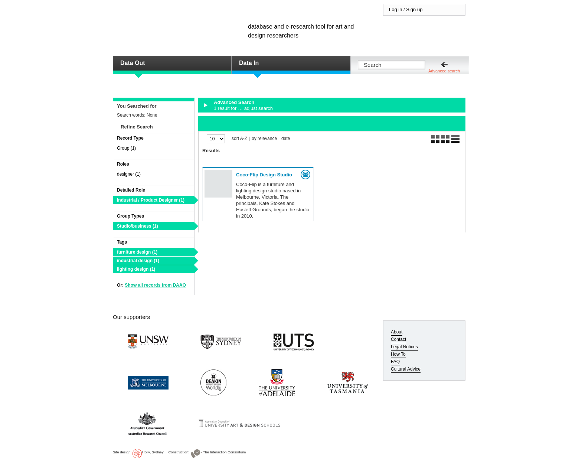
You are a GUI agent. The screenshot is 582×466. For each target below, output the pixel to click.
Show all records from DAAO (155, 285)
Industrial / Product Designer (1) (150, 200)
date (285, 139)
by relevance (264, 139)
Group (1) (126, 148)
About (396, 332)
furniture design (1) (137, 252)
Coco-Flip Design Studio (264, 174)
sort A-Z (239, 139)
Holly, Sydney (153, 452)
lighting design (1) (136, 269)
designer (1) (129, 174)
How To (398, 354)
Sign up (414, 9)
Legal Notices (404, 346)
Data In (249, 63)
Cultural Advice (406, 369)
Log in (395, 9)
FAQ (395, 361)
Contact (398, 339)
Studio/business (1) (137, 226)
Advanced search (444, 71)
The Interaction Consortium (224, 452)
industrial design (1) (138, 260)
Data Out (132, 63)
